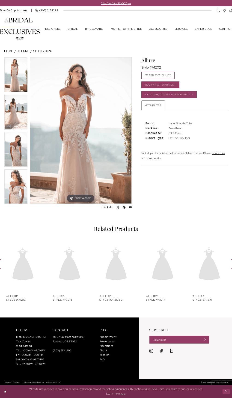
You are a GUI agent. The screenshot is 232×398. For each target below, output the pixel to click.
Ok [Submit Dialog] (226, 391)
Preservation (108, 341)
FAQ (102, 359)
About (103, 350)
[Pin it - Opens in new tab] (124, 207)
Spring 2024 (42, 51)
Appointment (108, 337)
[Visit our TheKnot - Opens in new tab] (171, 352)
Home (8, 51)
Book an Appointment (162, 85)
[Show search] (218, 10)
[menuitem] (46, 10)
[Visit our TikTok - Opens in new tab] (161, 352)
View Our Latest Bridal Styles (116, 3)
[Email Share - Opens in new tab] (130, 207)
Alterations (106, 346)
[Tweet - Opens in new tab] (117, 207)
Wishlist (105, 355)
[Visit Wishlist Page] (224, 10)
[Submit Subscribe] (207, 340)
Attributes (153, 107)
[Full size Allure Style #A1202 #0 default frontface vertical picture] (80, 130)
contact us (218, 155)
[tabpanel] (15, 76)
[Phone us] (46, 10)
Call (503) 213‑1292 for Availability (172, 96)
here (122, 393)
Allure (23, 51)
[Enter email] (181, 340)
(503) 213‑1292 (62, 350)
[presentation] (23, 264)
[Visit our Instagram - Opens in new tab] (151, 352)
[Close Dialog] (5, 392)
